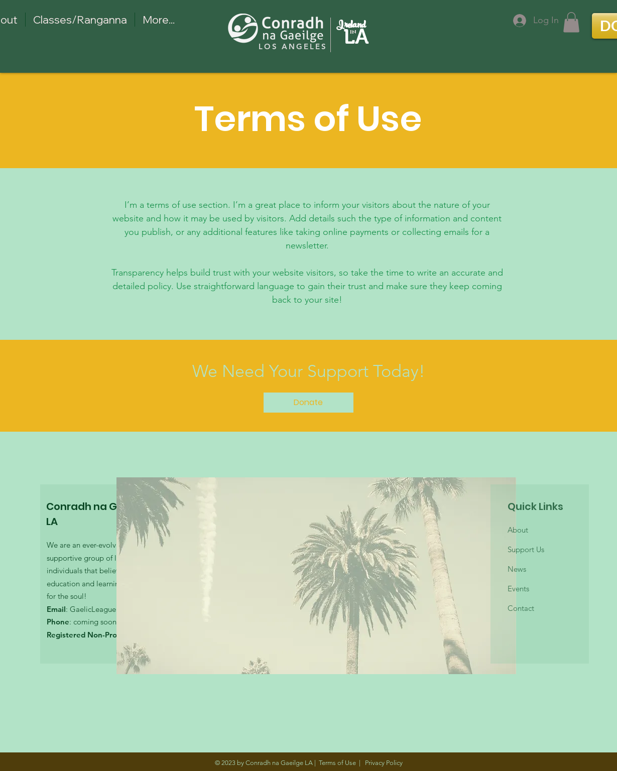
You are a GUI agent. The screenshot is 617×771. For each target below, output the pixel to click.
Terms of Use (337, 762)
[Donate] (308, 403)
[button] (571, 22)
